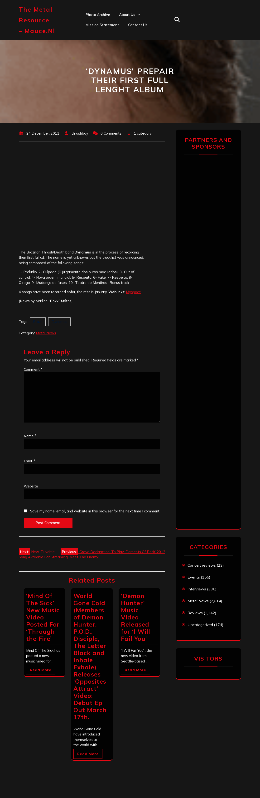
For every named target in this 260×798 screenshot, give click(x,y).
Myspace (133, 292)
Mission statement (102, 25)
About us (127, 14)
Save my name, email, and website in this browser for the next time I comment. (95, 511)
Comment (33, 369)
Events (194, 577)
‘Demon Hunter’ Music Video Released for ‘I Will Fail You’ (135, 617)
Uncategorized (200, 624)
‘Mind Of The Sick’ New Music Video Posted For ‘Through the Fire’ (43, 617)
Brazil (37, 321)
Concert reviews (202, 565)
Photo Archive (98, 14)
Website (31, 486)
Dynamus (59, 321)
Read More (40, 670)
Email (29, 461)
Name (30, 436)
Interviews (197, 589)
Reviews (195, 612)
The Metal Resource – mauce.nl (37, 20)
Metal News (46, 333)
